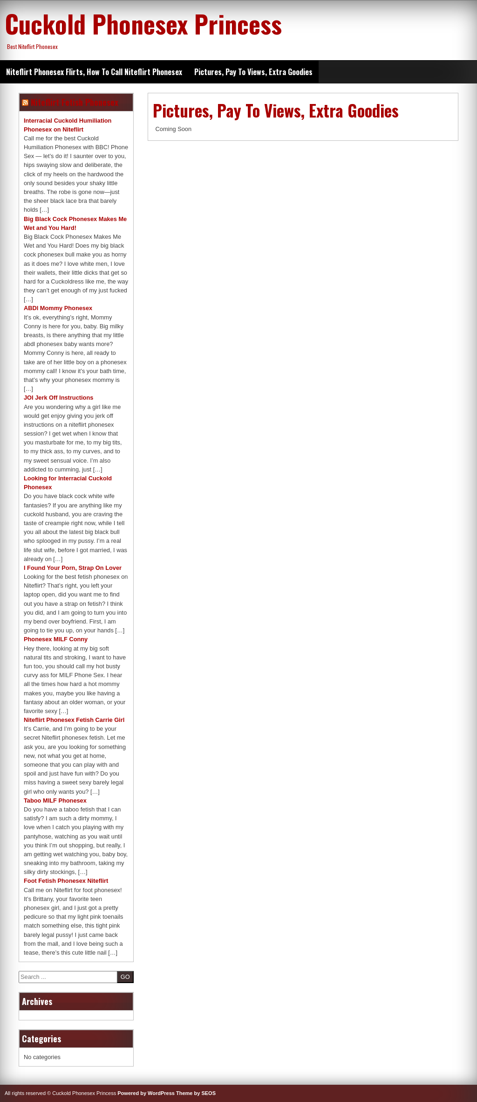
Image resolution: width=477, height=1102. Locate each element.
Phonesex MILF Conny (56, 639)
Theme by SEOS (196, 1093)
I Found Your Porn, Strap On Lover (73, 567)
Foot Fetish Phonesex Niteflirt (66, 880)
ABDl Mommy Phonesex (58, 308)
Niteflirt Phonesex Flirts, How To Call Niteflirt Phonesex (94, 71)
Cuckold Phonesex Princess (143, 23)
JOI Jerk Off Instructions (58, 397)
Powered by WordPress (146, 1093)
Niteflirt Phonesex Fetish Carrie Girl (74, 719)
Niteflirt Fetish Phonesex (74, 102)
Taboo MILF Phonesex (55, 800)
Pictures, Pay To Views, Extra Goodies (253, 71)
